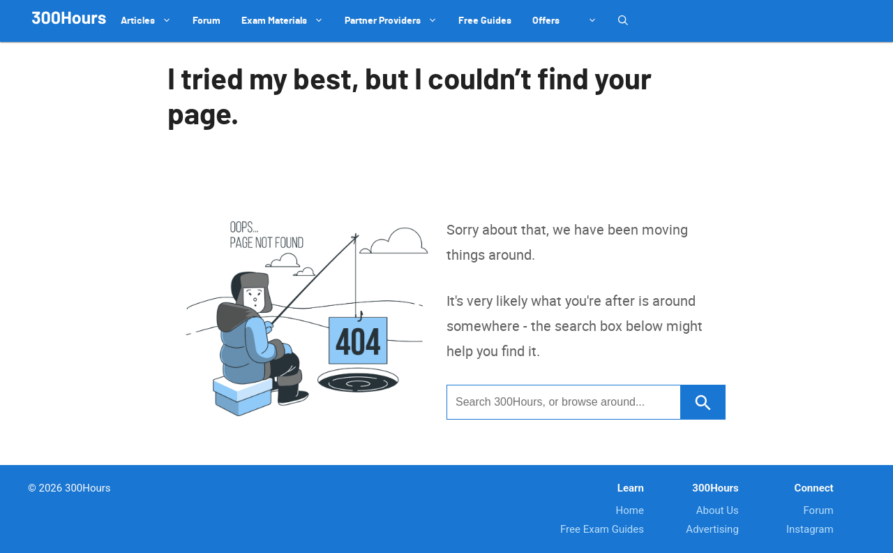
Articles (151, 21)
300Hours (715, 488)
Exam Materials (287, 21)
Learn (630, 488)
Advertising (712, 529)
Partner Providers (396, 21)
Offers (546, 21)
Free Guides (484, 21)
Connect (814, 488)
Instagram (810, 529)
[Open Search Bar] (623, 21)
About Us (717, 510)
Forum (206, 21)
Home (630, 510)
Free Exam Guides (602, 529)
